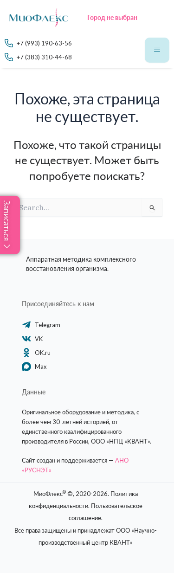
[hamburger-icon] (157, 50)
